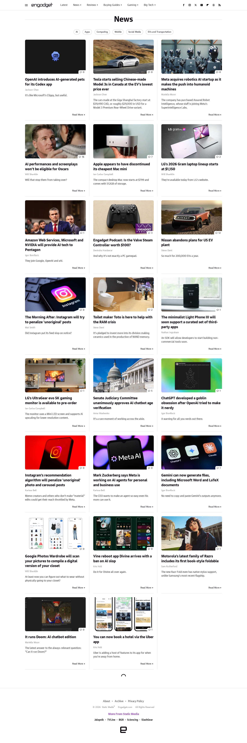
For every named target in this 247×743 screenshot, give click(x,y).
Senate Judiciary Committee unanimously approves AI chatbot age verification (123, 403)
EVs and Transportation (159, 32)
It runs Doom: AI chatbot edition (50, 637)
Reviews (91, 5)
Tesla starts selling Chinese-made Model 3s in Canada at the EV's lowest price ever (123, 84)
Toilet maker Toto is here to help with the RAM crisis (122, 320)
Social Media (134, 32)
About (106, 701)
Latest (63, 5)
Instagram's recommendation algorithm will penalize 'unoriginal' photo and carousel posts (52, 480)
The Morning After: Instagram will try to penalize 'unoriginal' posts (55, 320)
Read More (77, 115)
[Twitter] (195, 5)
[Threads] (213, 5)
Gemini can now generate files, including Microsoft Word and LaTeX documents (190, 480)
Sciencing (132, 720)
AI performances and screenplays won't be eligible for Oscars (51, 166)
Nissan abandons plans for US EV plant (187, 243)
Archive (119, 701)
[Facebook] (183, 5)
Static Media (108, 707)
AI (77, 32)
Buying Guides (111, 5)
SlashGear (147, 720)
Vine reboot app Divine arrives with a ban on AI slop (122, 559)
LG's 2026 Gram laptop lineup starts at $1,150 (189, 166)
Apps (87, 32)
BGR (121, 720)
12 (219, 233)
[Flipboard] (207, 5)
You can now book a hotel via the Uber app (123, 639)
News (76, 5)
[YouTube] (201, 5)
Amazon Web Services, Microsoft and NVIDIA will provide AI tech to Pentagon (54, 245)
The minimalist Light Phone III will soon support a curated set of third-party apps (189, 322)
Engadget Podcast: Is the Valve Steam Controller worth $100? (123, 243)
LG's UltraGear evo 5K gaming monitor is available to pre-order (51, 400)
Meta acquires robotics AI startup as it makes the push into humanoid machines (191, 84)
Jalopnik (99, 720)
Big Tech (149, 5)
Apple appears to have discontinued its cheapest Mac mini (121, 166)
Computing (102, 32)
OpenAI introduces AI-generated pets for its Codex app (55, 82)
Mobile (118, 32)
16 (83, 157)
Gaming (131, 5)
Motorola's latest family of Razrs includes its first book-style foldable (190, 559)
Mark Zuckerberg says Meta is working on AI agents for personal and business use (120, 480)
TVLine (111, 720)
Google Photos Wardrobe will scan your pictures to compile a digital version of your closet (52, 561)
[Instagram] (189, 5)
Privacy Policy (136, 701)
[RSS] (219, 5)
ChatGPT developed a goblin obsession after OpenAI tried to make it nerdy (191, 403)
